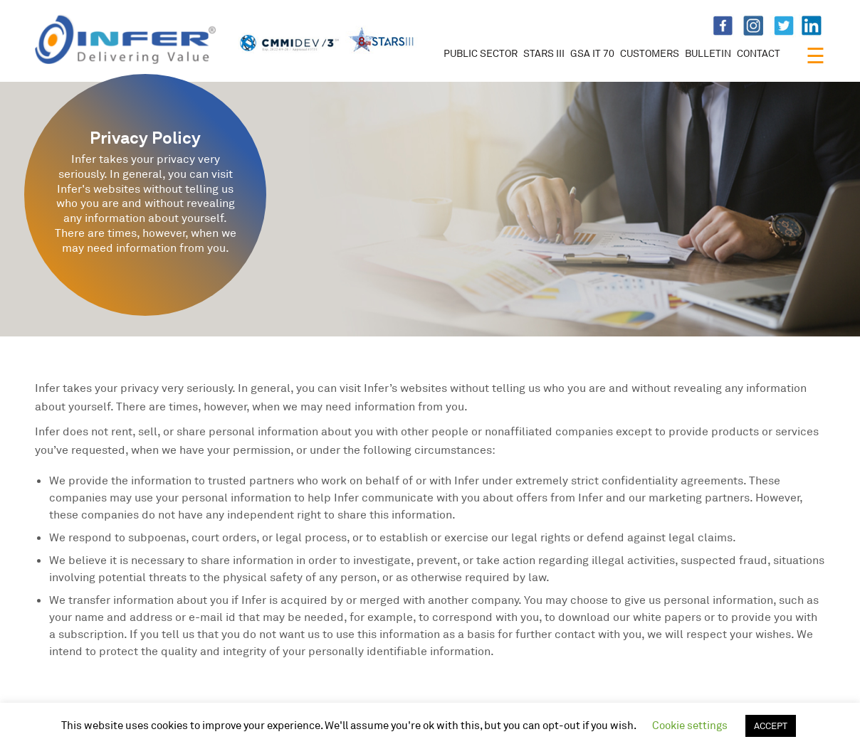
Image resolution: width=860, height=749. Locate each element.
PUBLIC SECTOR (481, 53)
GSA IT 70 (592, 53)
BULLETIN (708, 53)
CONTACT (758, 53)
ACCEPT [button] (770, 725)
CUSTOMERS (649, 53)
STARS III (544, 53)
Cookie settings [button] (690, 725)
